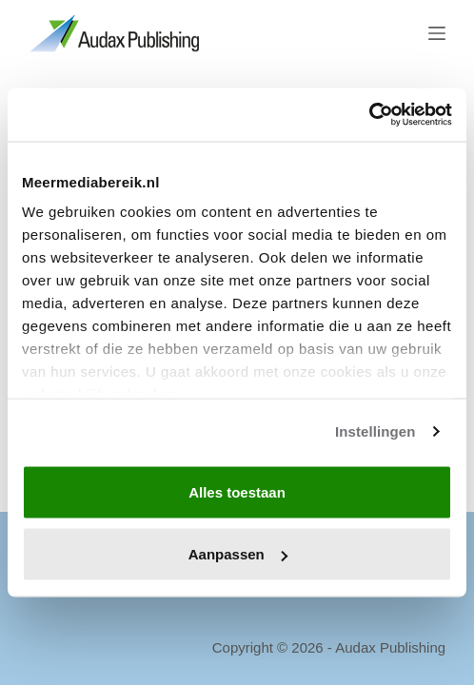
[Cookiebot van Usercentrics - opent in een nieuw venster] (369, 115)
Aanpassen (237, 554)
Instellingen (375, 431)
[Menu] (436, 33)
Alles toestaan (237, 491)
